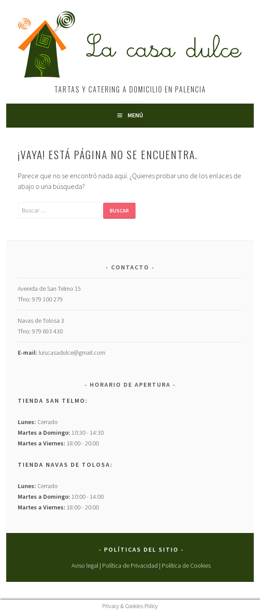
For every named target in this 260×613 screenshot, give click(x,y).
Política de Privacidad (130, 565)
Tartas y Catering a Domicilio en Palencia (130, 89)
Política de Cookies (186, 565)
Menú (135, 115)
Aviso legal (85, 565)
